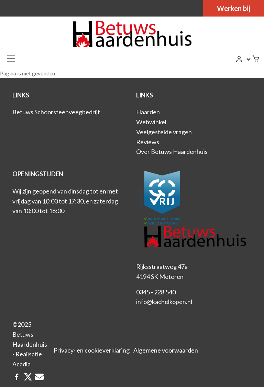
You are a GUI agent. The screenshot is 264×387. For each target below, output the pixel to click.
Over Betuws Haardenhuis (172, 151)
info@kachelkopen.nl (164, 301)
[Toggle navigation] (11, 58)
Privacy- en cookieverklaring (92, 350)
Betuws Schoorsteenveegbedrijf (56, 112)
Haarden (148, 112)
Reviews (147, 142)
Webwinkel (151, 122)
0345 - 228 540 (156, 292)
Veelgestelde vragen (164, 132)
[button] (243, 59)
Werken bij (233, 8)
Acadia (21, 364)
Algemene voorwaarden (165, 350)
